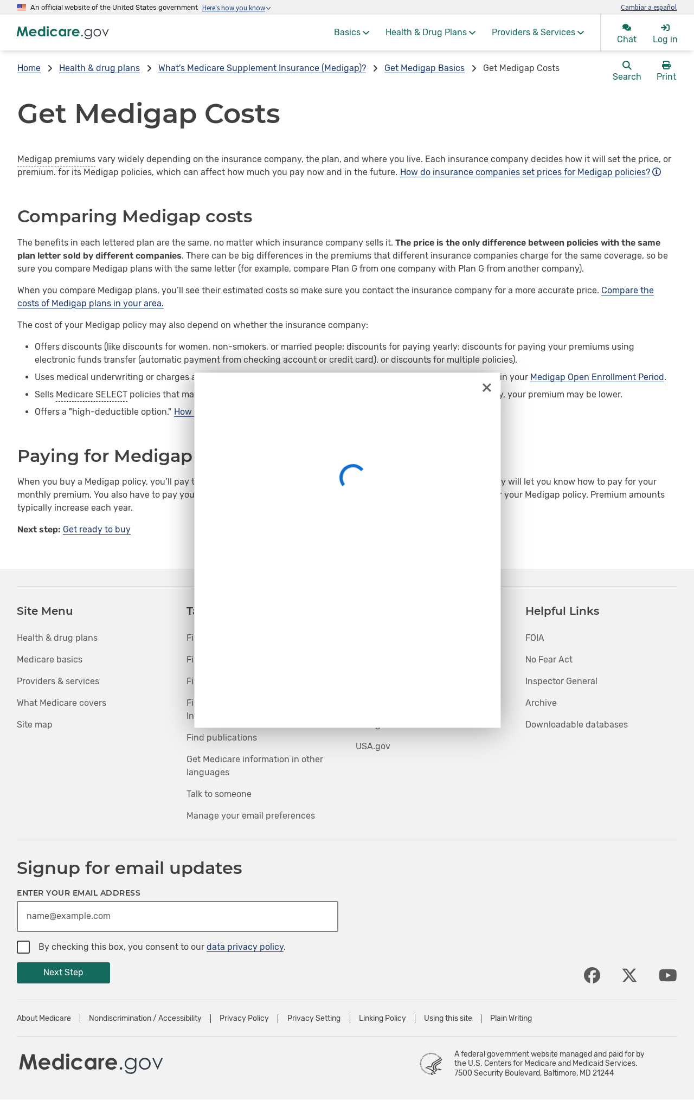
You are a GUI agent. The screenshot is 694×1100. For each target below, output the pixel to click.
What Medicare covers (61, 703)
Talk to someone (219, 794)
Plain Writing (511, 1018)
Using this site (448, 1018)
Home (29, 68)
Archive (541, 703)
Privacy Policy (244, 1018)
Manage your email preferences (251, 815)
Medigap (35, 159)
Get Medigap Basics (424, 68)
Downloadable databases (576, 724)
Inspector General (561, 681)
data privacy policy (245, 947)
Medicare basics (49, 659)
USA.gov (373, 746)
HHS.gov (373, 724)
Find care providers (226, 659)
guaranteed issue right (415, 377)
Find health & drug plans (237, 638)
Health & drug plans (99, 68)
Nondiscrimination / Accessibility (145, 1018)
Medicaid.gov (383, 681)
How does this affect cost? (233, 412)
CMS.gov (373, 703)
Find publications (222, 737)
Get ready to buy (97, 529)
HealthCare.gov (387, 638)
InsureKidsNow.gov (394, 659)
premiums (75, 159)
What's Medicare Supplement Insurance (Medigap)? (262, 68)
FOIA (534, 638)
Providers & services (58, 681)
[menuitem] (351, 32)
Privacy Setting (313, 1018)
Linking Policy (382, 1018)
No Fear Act (549, 659)
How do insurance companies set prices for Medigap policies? (530, 172)
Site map (35, 724)
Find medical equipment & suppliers (260, 681)
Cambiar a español (649, 7)
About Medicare (44, 1018)
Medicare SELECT (91, 394)
